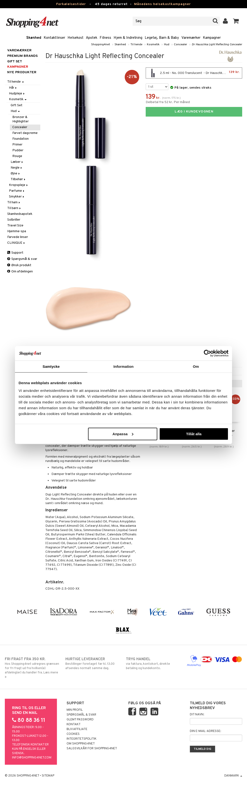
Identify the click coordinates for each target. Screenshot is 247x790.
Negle (17, 168)
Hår (13, 88)
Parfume (17, 191)
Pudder (17, 150)
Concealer (180, 44)
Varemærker (190, 38)
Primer (17, 145)
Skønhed (33, 38)
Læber (17, 162)
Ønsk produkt (19, 265)
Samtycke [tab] (51, 366)
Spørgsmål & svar (22, 259)
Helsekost (75, 38)
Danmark (233, 776)
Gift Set (16, 105)
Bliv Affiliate (77, 729)
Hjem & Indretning (128, 38)
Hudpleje (17, 94)
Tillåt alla (193, 434)
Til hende (136, 44)
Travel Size (15, 226)
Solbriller (13, 220)
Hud (166, 44)
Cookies (73, 734)
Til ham (14, 202)
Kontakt (74, 724)
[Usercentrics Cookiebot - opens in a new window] (207, 353)
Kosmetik (153, 44)
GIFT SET (14, 61)
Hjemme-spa (16, 231)
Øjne (16, 173)
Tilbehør (18, 179)
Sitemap (48, 776)
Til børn (14, 208)
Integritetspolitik (81, 739)
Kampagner (212, 38)
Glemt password (80, 720)
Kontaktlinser (54, 38)
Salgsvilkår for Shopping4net (92, 748)
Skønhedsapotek (19, 214)
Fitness (105, 38)
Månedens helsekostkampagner (162, 4)
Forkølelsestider (71, 4)
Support (15, 253)
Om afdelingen (20, 272)
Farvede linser (17, 237)
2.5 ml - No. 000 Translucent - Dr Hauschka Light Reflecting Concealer (195, 73)
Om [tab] (196, 366)
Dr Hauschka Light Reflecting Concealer (217, 44)
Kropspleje (18, 185)
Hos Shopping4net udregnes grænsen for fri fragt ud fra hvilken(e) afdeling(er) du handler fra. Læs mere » (32, 668)
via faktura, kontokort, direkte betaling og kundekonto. (153, 663)
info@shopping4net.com (31, 758)
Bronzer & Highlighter (20, 119)
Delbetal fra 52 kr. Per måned (168, 102)
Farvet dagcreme (25, 133)
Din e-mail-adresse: (205, 731)
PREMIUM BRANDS (22, 56)
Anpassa (122, 434)
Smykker (17, 197)
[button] (236, 21)
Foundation (20, 139)
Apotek (91, 38)
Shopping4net (100, 44)
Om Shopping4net (81, 744)
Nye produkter (21, 72)
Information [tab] (123, 366)
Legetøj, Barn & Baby (162, 38)
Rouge (17, 156)
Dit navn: (197, 715)
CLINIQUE (16, 243)
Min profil (75, 710)
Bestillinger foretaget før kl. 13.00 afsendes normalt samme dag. (93, 663)
